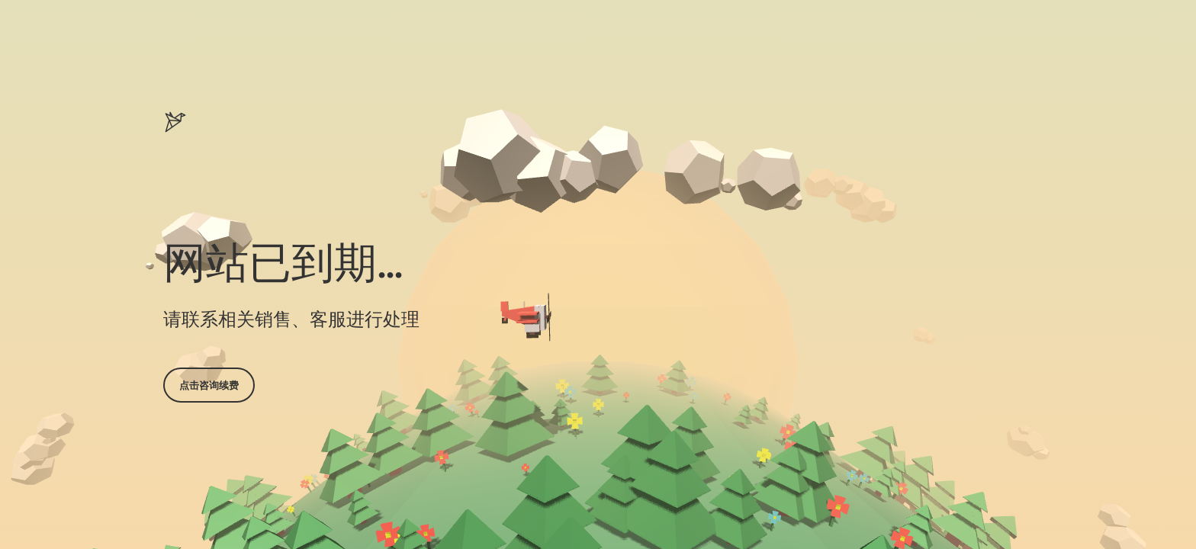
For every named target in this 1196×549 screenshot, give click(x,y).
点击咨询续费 (209, 385)
